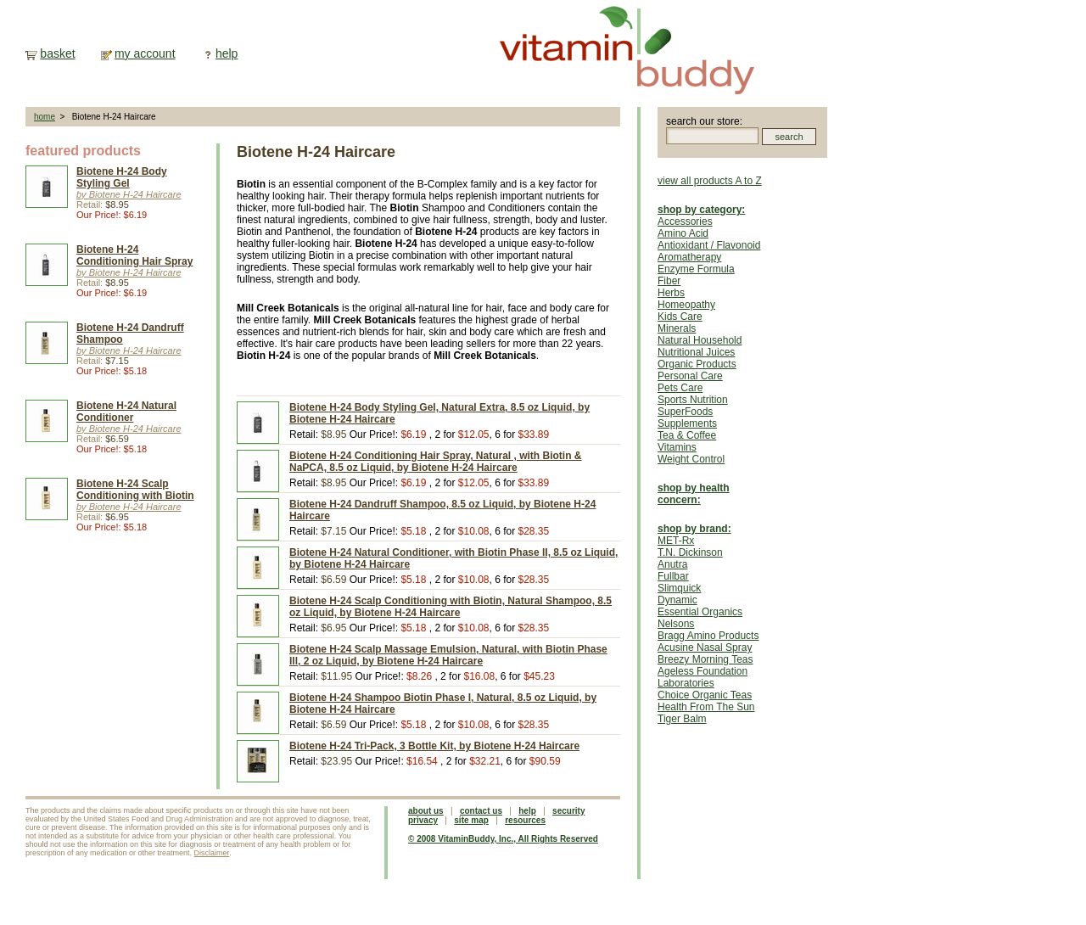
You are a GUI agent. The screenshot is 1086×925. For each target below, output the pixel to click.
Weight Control (691, 459)
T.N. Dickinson (690, 552)
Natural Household (700, 340)
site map (471, 820)
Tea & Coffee (687, 435)
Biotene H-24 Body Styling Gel (121, 177)
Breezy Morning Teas (705, 659)
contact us (481, 811)
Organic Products (697, 364)
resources (525, 820)
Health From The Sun (706, 707)
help (227, 53)
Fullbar (673, 576)
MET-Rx (676, 541)
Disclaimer (212, 853)
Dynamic (677, 600)
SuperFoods (685, 412)
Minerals (677, 328)
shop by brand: (694, 529)
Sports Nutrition (693, 400)
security (568, 811)
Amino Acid (683, 233)
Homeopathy (686, 305)
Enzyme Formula (696, 269)
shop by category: (701, 210)
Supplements (687, 423)
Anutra (672, 564)
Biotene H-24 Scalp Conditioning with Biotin (135, 490)
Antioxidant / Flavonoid (709, 245)
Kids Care (680, 316)
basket (57, 53)
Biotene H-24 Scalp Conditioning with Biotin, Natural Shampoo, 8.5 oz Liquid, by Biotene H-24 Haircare (450, 607)
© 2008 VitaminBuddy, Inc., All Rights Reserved (503, 839)
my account (145, 53)
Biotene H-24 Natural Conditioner (126, 411)
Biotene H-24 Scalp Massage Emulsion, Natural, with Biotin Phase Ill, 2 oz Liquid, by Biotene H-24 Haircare (448, 655)
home (44, 116)
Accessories (685, 221)
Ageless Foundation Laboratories (702, 677)
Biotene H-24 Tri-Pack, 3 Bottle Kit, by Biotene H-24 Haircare (434, 746)
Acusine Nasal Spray (705, 647)
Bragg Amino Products (708, 636)
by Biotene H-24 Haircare (129, 194)
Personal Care (690, 376)
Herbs (671, 293)
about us (426, 811)
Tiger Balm (682, 719)
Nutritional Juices (696, 352)
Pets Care (680, 388)
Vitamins (677, 447)
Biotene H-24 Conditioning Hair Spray (134, 255)
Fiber (669, 281)
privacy (423, 820)
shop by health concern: (694, 494)
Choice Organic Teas (705, 695)
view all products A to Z (710, 181)
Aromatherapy (689, 257)
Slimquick (679, 588)
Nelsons (676, 624)
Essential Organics (700, 612)
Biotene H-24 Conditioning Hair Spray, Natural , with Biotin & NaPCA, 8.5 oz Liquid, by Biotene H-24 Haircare (435, 462)
